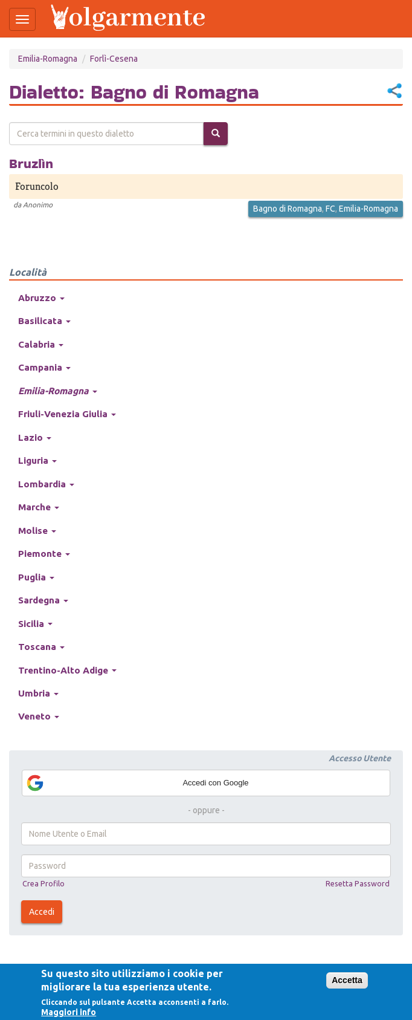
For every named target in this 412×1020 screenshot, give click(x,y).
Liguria (37, 460)
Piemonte (44, 553)
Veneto (38, 716)
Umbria (38, 693)
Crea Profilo (43, 883)
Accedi (41, 912)
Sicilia (35, 624)
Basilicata (44, 321)
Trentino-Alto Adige (67, 670)
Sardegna (43, 600)
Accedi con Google (137, 783)
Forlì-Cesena (114, 58)
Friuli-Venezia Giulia (67, 414)
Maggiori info (68, 1012)
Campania (44, 367)
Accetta (347, 980)
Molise (37, 530)
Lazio (34, 437)
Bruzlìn (31, 163)
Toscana (41, 647)
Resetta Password (358, 883)
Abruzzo (41, 298)
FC (330, 208)
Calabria (40, 344)
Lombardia (46, 484)
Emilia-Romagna (47, 58)
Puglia (36, 577)
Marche (38, 507)
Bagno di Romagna (287, 208)
